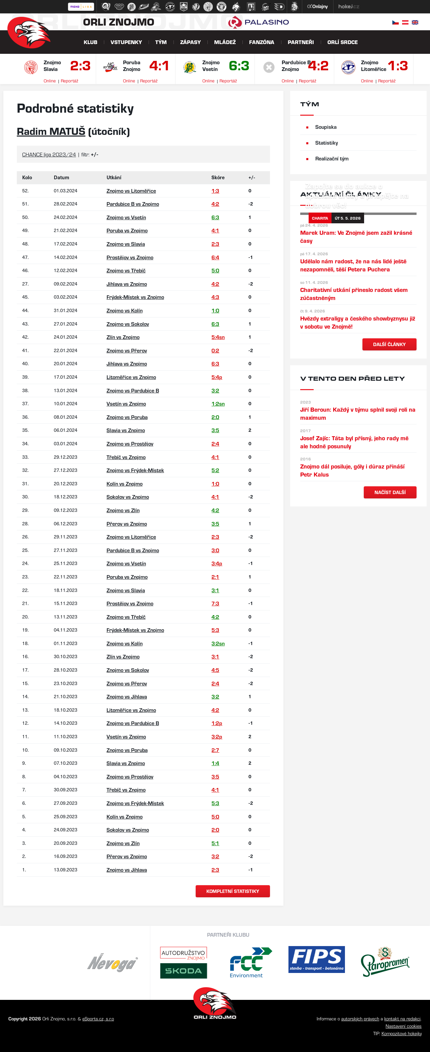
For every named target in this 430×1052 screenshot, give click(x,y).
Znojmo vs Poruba (127, 416)
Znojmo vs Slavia (126, 243)
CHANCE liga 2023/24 (49, 154)
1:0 (215, 310)
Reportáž (69, 80)
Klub (90, 41)
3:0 (215, 550)
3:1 (215, 590)
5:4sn (218, 336)
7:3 (215, 603)
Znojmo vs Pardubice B (133, 390)
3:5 (215, 430)
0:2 (215, 350)
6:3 (238, 66)
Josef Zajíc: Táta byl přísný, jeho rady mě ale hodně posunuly (354, 442)
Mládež (225, 41)
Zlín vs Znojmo (123, 336)
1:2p (216, 722)
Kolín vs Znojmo (125, 483)
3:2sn (218, 643)
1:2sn (218, 403)
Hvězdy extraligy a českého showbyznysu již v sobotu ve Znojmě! (357, 322)
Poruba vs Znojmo (127, 230)
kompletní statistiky (232, 891)
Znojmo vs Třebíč (126, 270)
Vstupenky (126, 41)
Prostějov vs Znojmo (130, 257)
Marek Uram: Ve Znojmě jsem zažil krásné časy (356, 236)
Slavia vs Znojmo (126, 430)
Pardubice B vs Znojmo (133, 203)
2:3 (79, 66)
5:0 (215, 270)
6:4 (215, 257)
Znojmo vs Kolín (125, 310)
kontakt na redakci (402, 1018)
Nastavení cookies (404, 1026)
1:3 (397, 66)
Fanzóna (261, 41)
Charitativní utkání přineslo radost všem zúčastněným (354, 293)
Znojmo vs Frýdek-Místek (135, 470)
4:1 (159, 66)
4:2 (317, 66)
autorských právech (360, 1018)
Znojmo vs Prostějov (130, 443)
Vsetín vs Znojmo (126, 403)
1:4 (215, 762)
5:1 (215, 843)
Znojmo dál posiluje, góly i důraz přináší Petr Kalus (352, 470)
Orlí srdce (342, 41)
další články (389, 344)
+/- (251, 177)
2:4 (215, 443)
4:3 (215, 296)
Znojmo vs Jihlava (127, 696)
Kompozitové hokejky (402, 1033)
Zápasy (190, 41)
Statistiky (326, 142)
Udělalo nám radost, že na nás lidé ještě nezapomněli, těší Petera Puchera (353, 265)
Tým (161, 41)
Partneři (301, 41)
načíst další (390, 492)
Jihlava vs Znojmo (127, 283)
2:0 (215, 416)
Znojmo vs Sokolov (128, 323)
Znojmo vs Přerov (127, 350)
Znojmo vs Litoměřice (131, 190)
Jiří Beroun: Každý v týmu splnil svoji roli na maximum (358, 413)
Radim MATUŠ (51, 130)
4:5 (215, 669)
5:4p (216, 376)
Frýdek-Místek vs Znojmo (135, 296)
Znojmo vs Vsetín (126, 217)
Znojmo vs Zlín (123, 510)
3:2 (215, 390)
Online (50, 80)
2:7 (215, 749)
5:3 (215, 629)
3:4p (216, 563)
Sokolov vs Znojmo (128, 496)
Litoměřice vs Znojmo (131, 376)
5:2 (215, 470)
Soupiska (326, 126)
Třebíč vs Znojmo (126, 456)
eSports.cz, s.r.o (98, 1018)
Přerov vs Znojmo (127, 523)
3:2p (216, 736)
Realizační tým (332, 158)
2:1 (215, 576)
